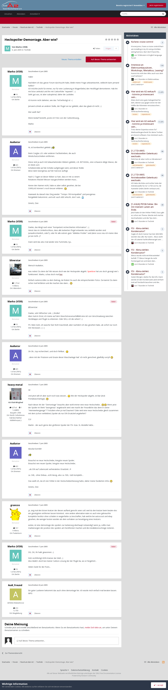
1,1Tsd (15, 283)
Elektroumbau (153, 79)
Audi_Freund (15, 585)
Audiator (15, 142)
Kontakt (95, 670)
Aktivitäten (21, 14)
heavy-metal (15, 384)
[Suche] (132, 14)
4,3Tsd (13, 407)
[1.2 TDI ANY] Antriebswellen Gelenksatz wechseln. (144, 153)
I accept (158, 685)
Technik (27, 50)
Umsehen (8, 14)
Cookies (104, 670)
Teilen (96, 48)
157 (15, 528)
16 (16, 94)
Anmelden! (35, 14)
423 (15, 165)
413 (15, 608)
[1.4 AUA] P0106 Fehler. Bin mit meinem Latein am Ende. (144, 207)
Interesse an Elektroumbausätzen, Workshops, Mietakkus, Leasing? (147, 67)
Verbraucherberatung (140, 111)
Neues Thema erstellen (71, 59)
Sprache (64, 670)
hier (60, 274)
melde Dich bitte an (93, 627)
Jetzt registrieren (156, 5)
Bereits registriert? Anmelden (130, 5)
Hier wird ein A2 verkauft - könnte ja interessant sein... (143, 94)
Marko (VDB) (22, 47)
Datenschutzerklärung (80, 670)
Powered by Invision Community (84, 676)
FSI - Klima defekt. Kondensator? (140, 230)
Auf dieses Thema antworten (103, 59)
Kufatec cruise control (142, 41)
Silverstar (15, 260)
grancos (15, 505)
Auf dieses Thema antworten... (31, 640)
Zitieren (37, 132)
